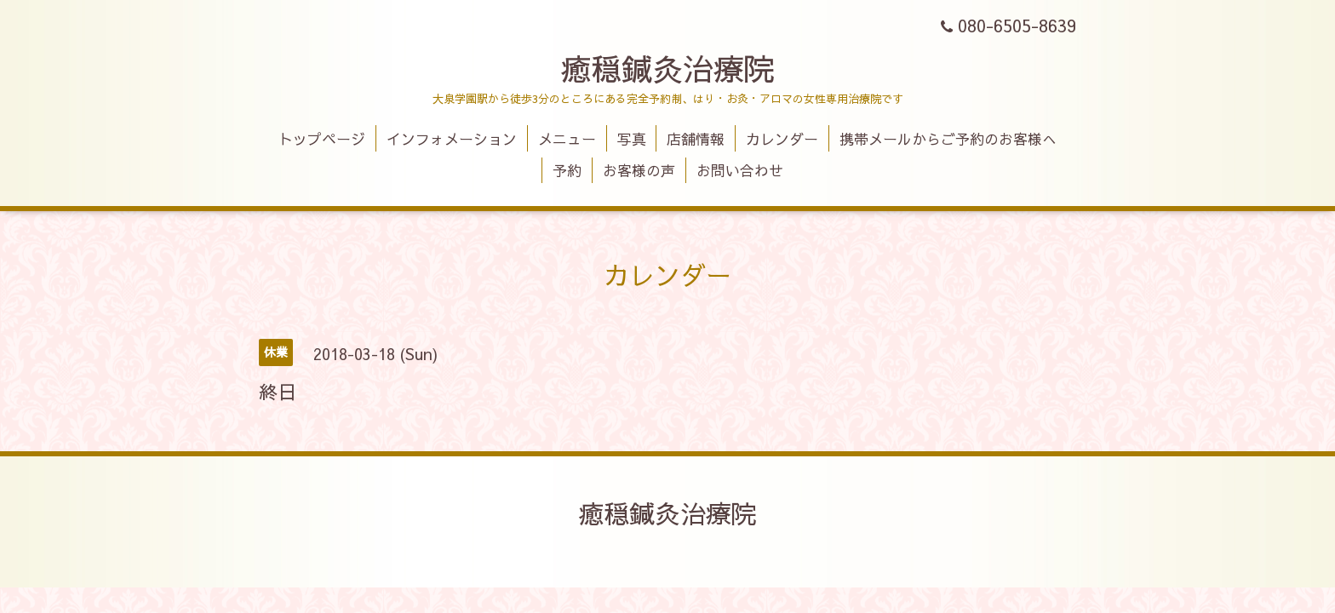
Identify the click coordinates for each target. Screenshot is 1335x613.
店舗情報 (696, 139)
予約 (567, 170)
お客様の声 (639, 170)
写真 (631, 139)
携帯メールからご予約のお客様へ (948, 139)
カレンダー (782, 139)
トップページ (321, 139)
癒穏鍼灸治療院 (667, 68)
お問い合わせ (739, 170)
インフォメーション (452, 139)
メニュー (567, 139)
